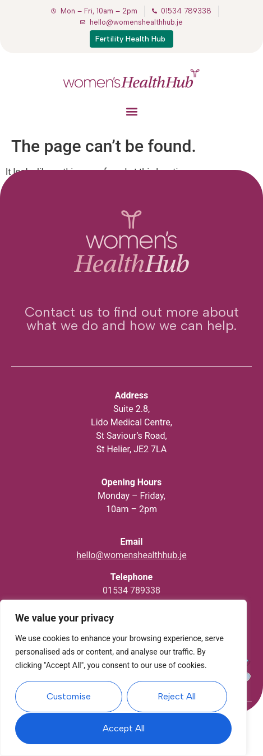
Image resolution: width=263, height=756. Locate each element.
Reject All (177, 697)
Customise (69, 697)
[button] (131, 111)
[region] (123, 678)
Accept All (124, 728)
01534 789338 (131, 590)
